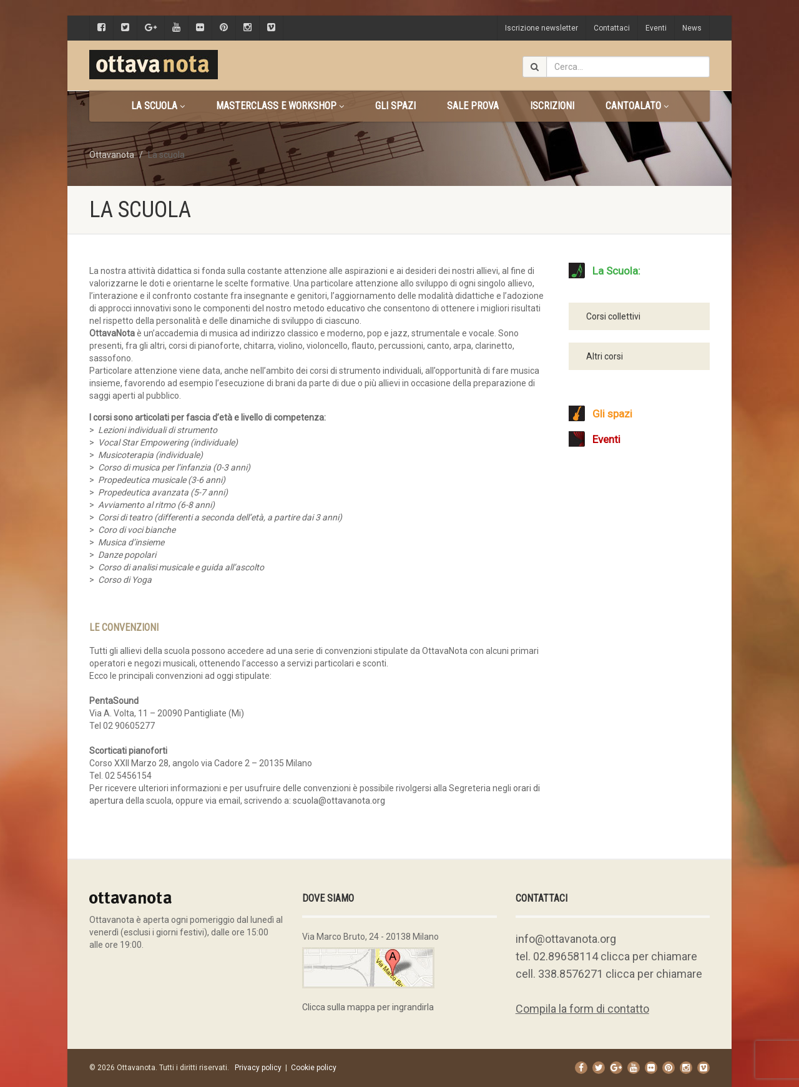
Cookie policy (313, 1067)
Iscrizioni (552, 106)
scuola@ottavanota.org (339, 801)
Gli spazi (395, 106)
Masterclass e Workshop (280, 106)
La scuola (158, 106)
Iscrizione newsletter (541, 28)
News (692, 28)
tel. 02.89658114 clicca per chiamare (606, 956)
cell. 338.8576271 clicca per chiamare (609, 973)
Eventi (656, 28)
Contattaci (612, 28)
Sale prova (473, 106)
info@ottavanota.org (566, 938)
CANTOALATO (637, 106)
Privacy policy (258, 1067)
